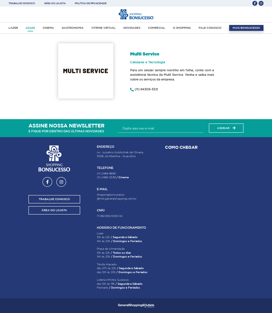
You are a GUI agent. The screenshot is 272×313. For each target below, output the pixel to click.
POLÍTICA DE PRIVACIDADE (91, 3)
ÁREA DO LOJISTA (55, 3)
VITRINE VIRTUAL (103, 28)
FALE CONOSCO (210, 28)
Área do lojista (54, 210)
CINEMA (48, 28)
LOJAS (30, 28)
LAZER (13, 28)
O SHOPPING (182, 28)
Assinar (226, 128)
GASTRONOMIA (73, 28)
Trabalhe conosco (54, 199)
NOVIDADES (131, 28)
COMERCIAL (156, 28)
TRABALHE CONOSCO (21, 3)
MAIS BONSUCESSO (246, 28)
